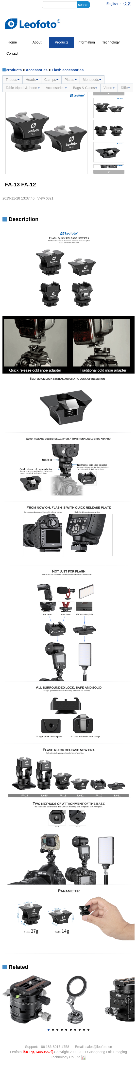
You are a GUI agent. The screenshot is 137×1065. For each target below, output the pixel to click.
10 (88, 1030)
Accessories (37, 70)
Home (12, 42)
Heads (32, 80)
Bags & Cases (85, 88)
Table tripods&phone (23, 88)
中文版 (125, 4)
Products (61, 42)
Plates (71, 80)
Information (86, 42)
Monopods (92, 80)
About (37, 42)
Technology (111, 42)
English (112, 4)
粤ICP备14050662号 (38, 1052)
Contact (12, 53)
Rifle (125, 88)
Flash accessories (68, 70)
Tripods (12, 80)
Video (109, 88)
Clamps (51, 80)
